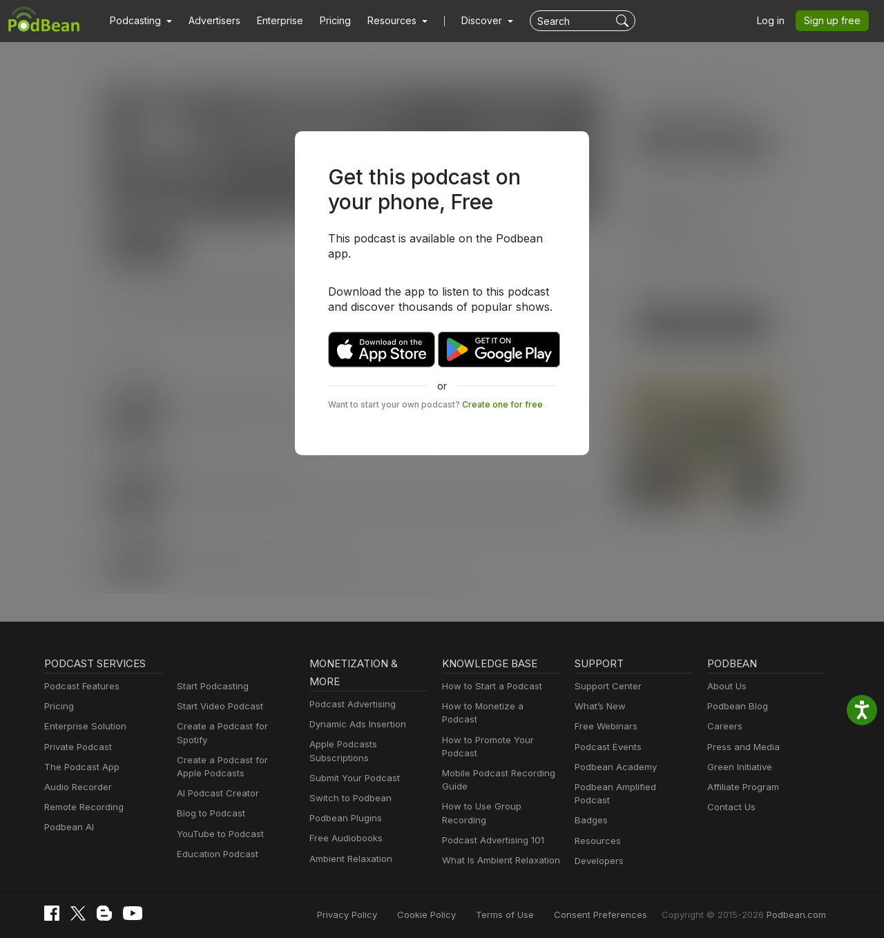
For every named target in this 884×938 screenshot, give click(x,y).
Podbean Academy (613, 767)
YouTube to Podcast (217, 820)
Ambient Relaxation (348, 859)
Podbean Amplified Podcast (630, 787)
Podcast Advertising (349, 704)
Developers (598, 848)
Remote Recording (82, 807)
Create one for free (484, 389)
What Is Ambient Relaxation (498, 847)
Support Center (605, 686)
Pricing (325, 20)
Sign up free (835, 20)
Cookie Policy (457, 912)
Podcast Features (79, 686)
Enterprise (272, 20)
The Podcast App (78, 767)
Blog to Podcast (208, 800)
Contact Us (729, 807)
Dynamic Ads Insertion (354, 724)
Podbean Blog (736, 706)
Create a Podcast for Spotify (234, 726)
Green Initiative (738, 767)
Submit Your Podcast (351, 778)
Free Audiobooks (343, 838)
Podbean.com (798, 912)
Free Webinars (604, 726)
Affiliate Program (740, 787)
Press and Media (741, 747)
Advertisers (209, 20)
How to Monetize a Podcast (497, 706)
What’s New (599, 706)
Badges (590, 807)
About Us (725, 686)
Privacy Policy (382, 912)
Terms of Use (530, 912)
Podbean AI (67, 827)
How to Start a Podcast (488, 686)
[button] (139, 20)
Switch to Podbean (347, 798)
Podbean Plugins (343, 818)
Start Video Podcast (217, 706)
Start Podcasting (210, 686)
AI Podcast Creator (215, 780)
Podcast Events (606, 747)
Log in (775, 20)
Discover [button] (468, 20)
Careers (723, 726)
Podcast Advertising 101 (491, 827)
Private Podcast (76, 747)
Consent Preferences (619, 912)
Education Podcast (215, 841)
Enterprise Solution (82, 726)
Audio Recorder (76, 787)
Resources (596, 827)
